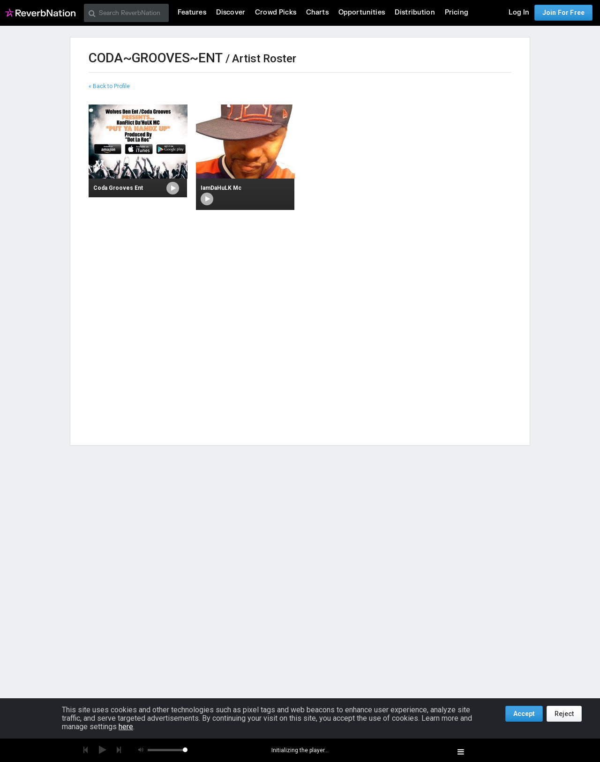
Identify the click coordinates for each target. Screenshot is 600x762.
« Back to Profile (109, 86)
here (126, 726)
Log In (519, 12)
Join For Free (563, 12)
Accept (524, 713)
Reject (564, 713)
